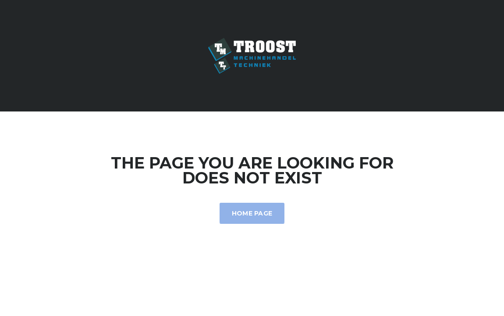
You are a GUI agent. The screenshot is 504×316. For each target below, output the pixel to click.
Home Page (252, 213)
